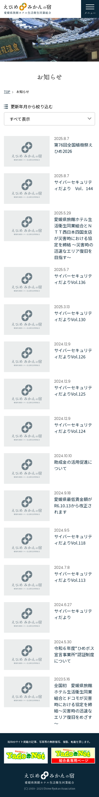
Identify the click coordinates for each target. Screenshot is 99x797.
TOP (7, 91)
